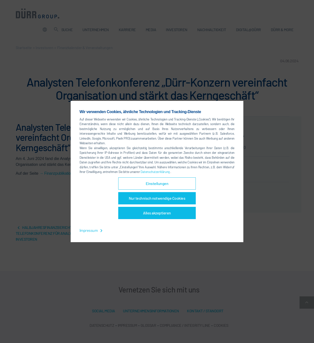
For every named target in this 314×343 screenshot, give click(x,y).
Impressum (91, 230)
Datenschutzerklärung (155, 172)
